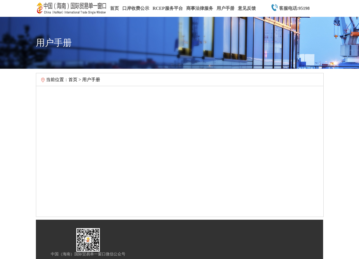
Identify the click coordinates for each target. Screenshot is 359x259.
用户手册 (225, 8)
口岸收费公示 (135, 8)
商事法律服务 (199, 8)
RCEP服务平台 (168, 8)
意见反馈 (247, 8)
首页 (114, 8)
